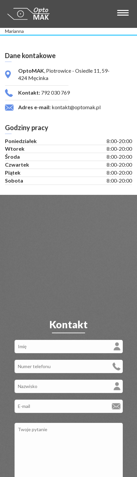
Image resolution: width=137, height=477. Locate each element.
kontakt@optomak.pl (76, 107)
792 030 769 (55, 92)
